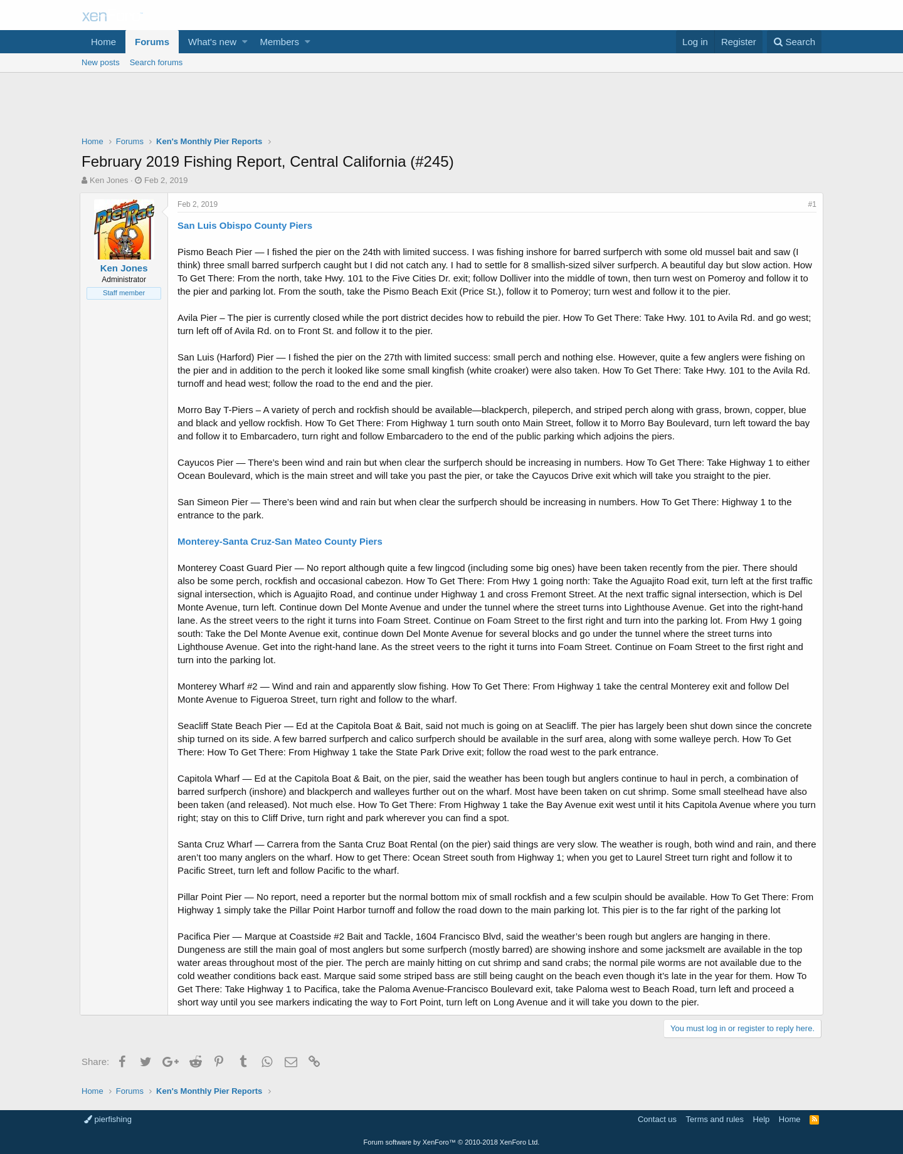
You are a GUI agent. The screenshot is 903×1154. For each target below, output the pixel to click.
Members (280, 41)
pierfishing (108, 1119)
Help (761, 1119)
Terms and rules (715, 1119)
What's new (212, 41)
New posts (101, 62)
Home (103, 41)
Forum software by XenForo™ (452, 1142)
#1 (810, 204)
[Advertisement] (451, 107)
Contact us (657, 1119)
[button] (245, 41)
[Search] (794, 41)
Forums (152, 41)
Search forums (156, 62)
